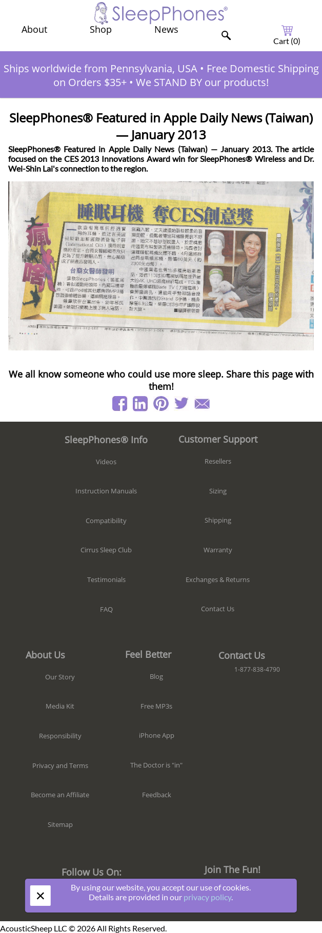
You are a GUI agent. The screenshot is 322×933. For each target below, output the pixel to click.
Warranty (218, 549)
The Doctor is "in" (156, 765)
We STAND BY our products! (202, 82)
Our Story (60, 676)
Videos (106, 461)
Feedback (156, 794)
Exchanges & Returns (218, 579)
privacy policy (207, 897)
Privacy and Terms (60, 765)
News (166, 29)
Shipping (218, 520)
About (34, 29)
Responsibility (60, 735)
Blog (156, 676)
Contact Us (217, 608)
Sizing (218, 490)
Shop (101, 29)
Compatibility (106, 520)
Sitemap (60, 824)
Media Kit (60, 706)
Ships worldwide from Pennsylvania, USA (100, 68)
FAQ (106, 609)
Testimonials (106, 579)
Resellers (218, 461)
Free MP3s (156, 706)
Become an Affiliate (60, 794)
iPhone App (156, 735)
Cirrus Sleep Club (106, 549)
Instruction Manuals (106, 490)
